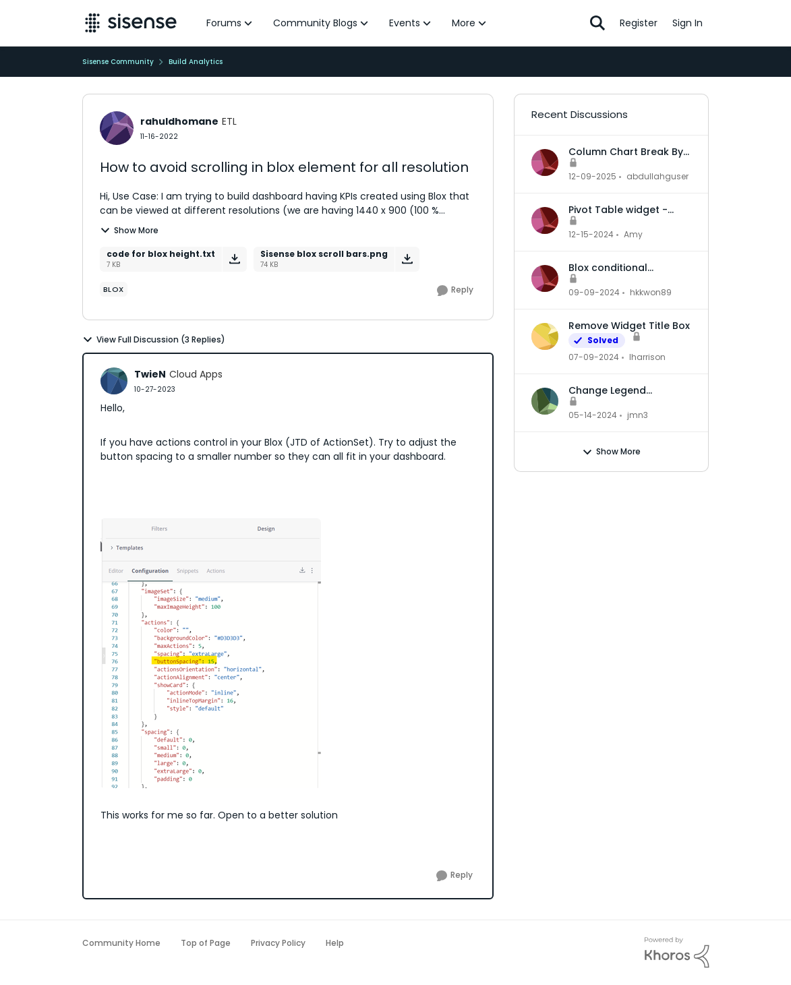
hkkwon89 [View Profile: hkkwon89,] (651, 292)
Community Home (121, 943)
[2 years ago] (593, 357)
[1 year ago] (591, 235)
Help (335, 943)
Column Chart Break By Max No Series (625, 152)
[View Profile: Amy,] (544, 220)
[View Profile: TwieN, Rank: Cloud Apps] (113, 380)
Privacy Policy (278, 943)
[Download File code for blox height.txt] (234, 259)
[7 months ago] (592, 177)
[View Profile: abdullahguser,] (544, 162)
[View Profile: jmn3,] (544, 401)
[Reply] (455, 290)
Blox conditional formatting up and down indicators (629, 268)
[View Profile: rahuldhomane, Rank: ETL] (117, 128)
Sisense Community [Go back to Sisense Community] (118, 62)
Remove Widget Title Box (629, 326)
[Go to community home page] (131, 23)
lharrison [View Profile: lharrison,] (647, 357)
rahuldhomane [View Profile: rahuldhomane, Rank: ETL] (179, 121)
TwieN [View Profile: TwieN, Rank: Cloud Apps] (150, 374)
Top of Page (206, 943)
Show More (129, 230)
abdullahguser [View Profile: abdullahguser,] (657, 176)
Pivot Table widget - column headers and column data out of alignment (620, 210)
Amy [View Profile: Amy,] (633, 234)
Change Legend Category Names (610, 390)
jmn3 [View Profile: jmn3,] (637, 415)
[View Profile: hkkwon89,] (544, 278)
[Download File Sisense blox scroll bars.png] (406, 259)
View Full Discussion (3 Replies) (153, 340)
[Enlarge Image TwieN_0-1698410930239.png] (210, 653)
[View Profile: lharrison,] (544, 336)
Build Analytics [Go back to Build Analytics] (196, 62)
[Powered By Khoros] (677, 952)
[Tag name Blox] (113, 289)
